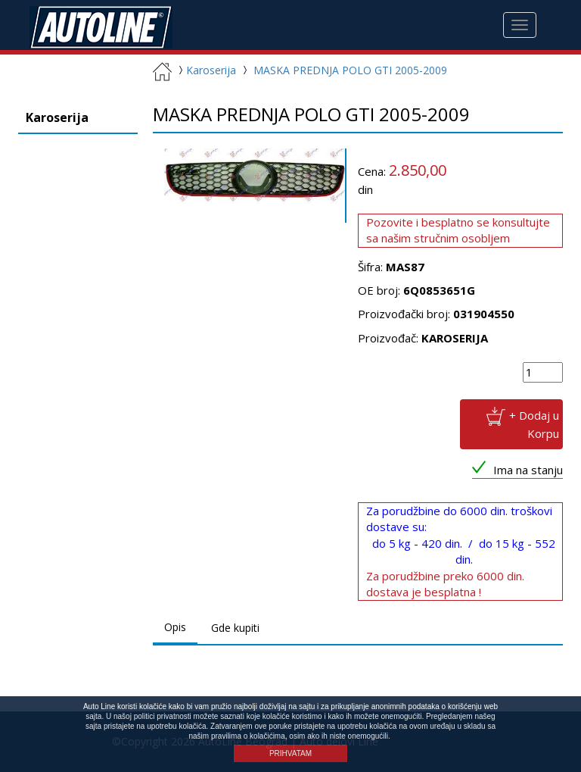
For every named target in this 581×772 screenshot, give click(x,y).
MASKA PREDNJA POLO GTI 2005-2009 (350, 70)
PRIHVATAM (290, 753)
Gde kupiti (235, 627)
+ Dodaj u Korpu (534, 423)
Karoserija (205, 70)
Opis (175, 627)
